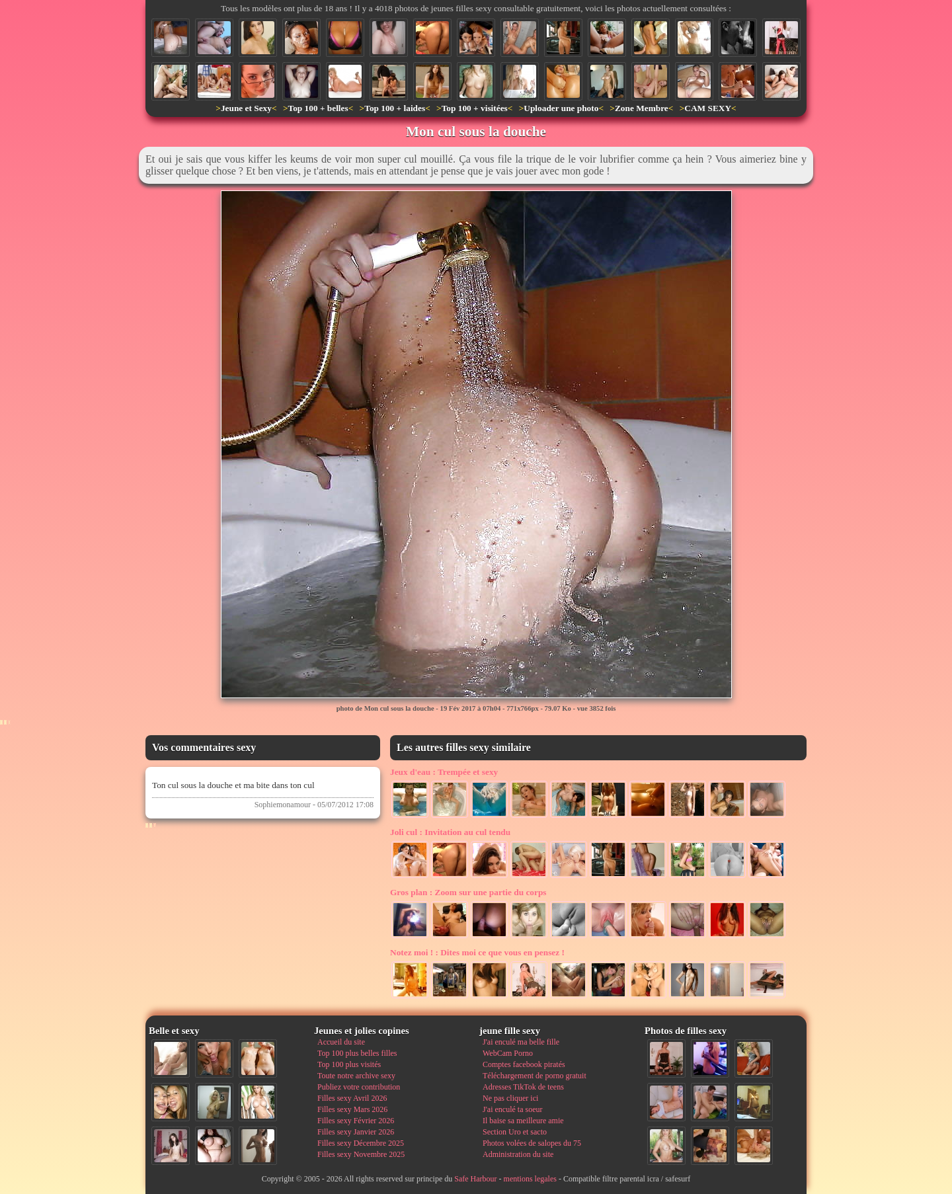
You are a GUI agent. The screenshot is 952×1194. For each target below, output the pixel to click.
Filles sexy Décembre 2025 (360, 1143)
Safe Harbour (475, 1178)
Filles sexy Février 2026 (355, 1120)
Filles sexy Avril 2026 (352, 1098)
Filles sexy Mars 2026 (352, 1109)
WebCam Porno (508, 1053)
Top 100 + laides (394, 108)
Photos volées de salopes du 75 (532, 1143)
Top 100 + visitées (475, 108)
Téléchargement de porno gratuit (534, 1075)
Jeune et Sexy (246, 108)
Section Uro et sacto (515, 1131)
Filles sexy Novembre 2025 (361, 1154)
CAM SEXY (707, 108)
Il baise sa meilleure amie (523, 1120)
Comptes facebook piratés (524, 1064)
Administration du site (518, 1154)
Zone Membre (641, 108)
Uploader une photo (561, 108)
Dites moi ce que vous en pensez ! (477, 952)
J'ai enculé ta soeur (512, 1109)
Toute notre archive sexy (356, 1075)
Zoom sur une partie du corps (468, 892)
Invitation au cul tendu (450, 832)
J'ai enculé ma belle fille (521, 1042)
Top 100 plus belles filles (357, 1053)
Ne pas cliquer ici (510, 1098)
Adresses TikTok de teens (523, 1087)
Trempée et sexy (444, 772)
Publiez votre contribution (358, 1087)
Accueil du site (341, 1042)
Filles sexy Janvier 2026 (355, 1131)
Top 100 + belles (318, 108)
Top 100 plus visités (349, 1064)
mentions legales (530, 1178)
